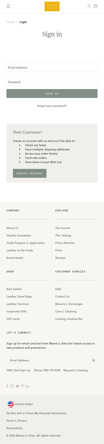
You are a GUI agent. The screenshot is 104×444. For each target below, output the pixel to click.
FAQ (58, 289)
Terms (10, 420)
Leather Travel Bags (19, 296)
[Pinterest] (22, 386)
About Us (12, 228)
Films (58, 250)
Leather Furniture (17, 304)
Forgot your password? (52, 106)
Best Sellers (14, 289)
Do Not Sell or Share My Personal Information (36, 413)
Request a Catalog (75, 370)
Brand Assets (14, 258)
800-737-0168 (52, 370)
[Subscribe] (93, 360)
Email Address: (18, 67)
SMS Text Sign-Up (18, 370)
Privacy (22, 420)
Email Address (19, 360)
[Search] (89, 6)
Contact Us (62, 296)
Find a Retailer (65, 243)
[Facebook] (7, 386)
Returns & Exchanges (69, 304)
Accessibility (14, 428)
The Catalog (63, 235)
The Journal (62, 228)
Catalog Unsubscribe (69, 319)
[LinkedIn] (27, 386)
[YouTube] (17, 386)
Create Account (30, 173)
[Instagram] (12, 386)
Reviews (60, 258)
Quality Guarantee (18, 235)
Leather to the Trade (19, 250)
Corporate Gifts (16, 311)
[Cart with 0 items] (96, 7)
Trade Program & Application (25, 243)
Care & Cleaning (66, 311)
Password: (14, 82)
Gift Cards (13, 319)
